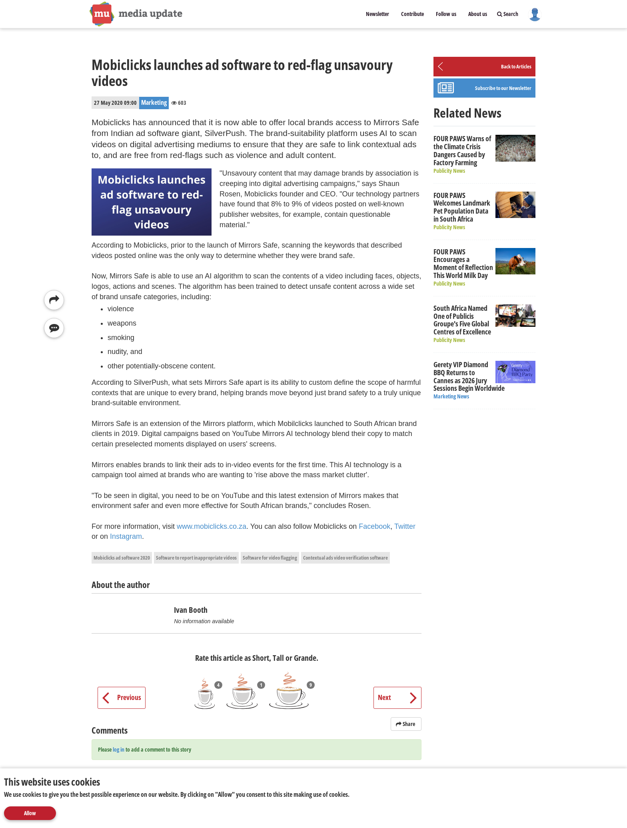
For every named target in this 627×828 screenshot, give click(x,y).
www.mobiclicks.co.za (211, 526)
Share (406, 724)
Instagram (126, 536)
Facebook (374, 526)
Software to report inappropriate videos (196, 557)
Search (507, 14)
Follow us (446, 14)
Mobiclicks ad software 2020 (122, 557)
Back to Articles (516, 66)
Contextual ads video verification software (345, 557)
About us (477, 14)
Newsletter (377, 14)
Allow (30, 813)
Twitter (404, 526)
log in (118, 749)
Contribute (412, 14)
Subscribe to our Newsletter (503, 88)
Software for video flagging (270, 557)
